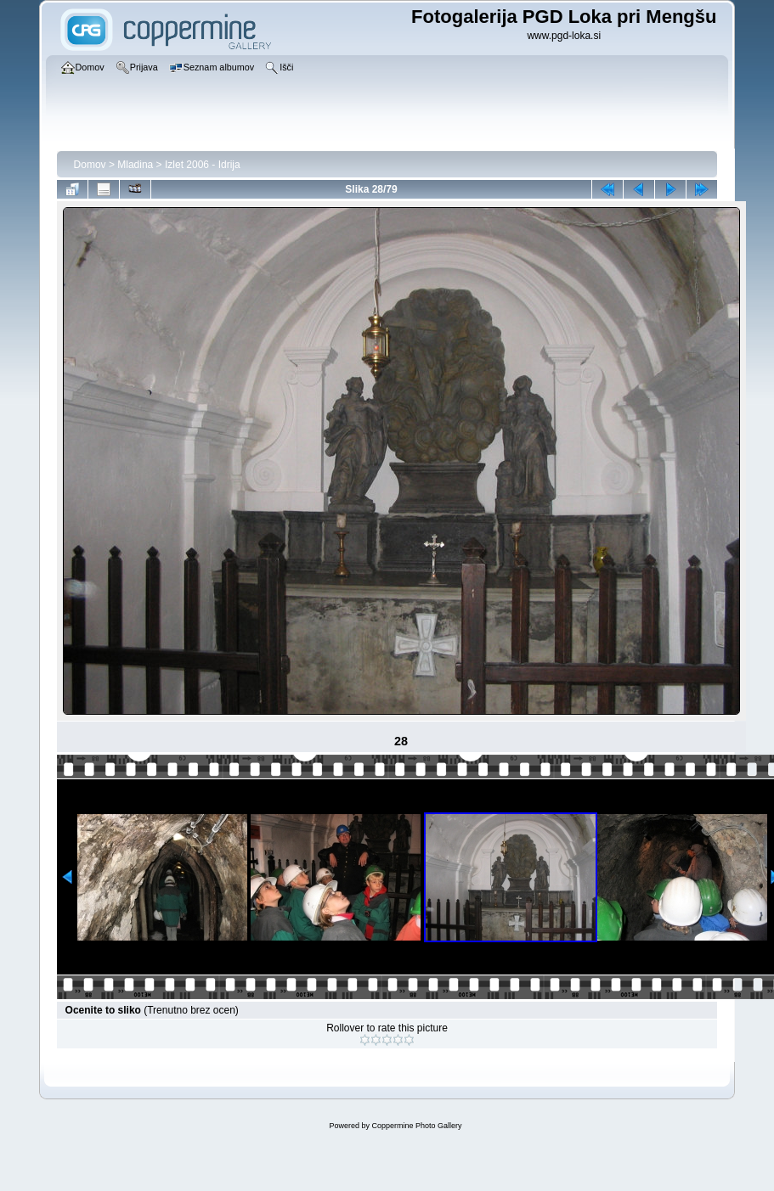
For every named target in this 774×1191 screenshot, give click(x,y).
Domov (90, 165)
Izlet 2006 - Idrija (202, 165)
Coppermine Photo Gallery (416, 1125)
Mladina (135, 165)
